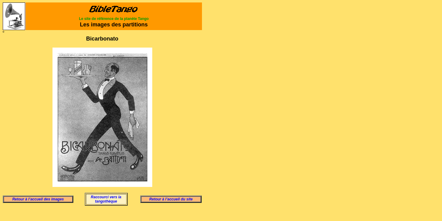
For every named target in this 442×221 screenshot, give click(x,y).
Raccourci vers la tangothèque (106, 199)
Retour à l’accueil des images (38, 199)
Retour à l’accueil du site (170, 199)
